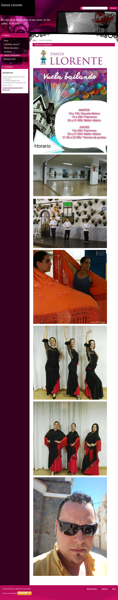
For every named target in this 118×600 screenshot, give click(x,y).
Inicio (6, 41)
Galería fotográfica (12, 55)
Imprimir (104, 589)
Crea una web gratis (9, 593)
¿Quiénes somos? (12, 44)
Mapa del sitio (92, 589)
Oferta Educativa (11, 48)
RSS (114, 589)
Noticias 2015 (9, 59)
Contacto (8, 52)
